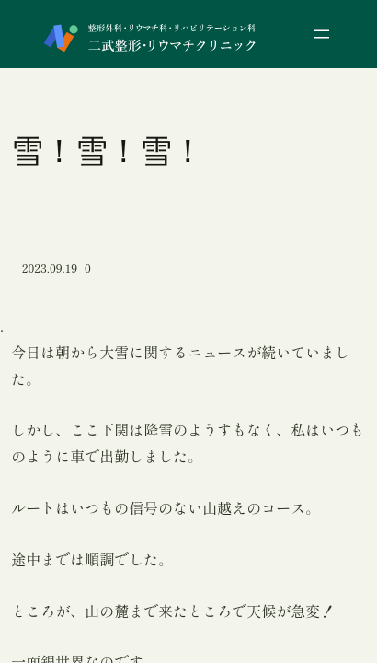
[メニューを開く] (322, 34)
